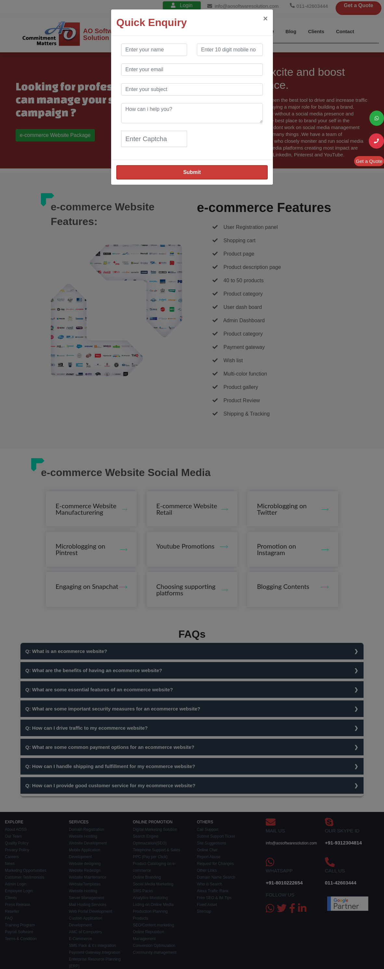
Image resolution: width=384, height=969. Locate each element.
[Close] (265, 18)
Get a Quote (369, 161)
